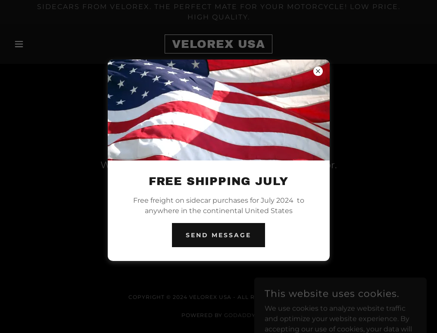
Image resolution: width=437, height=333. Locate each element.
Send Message (218, 235)
